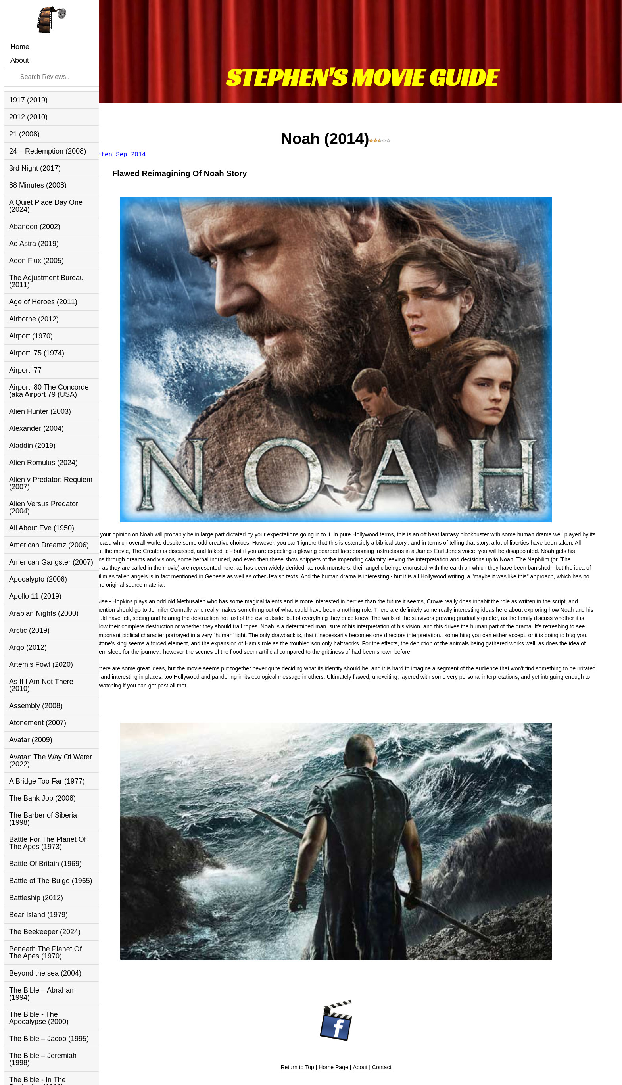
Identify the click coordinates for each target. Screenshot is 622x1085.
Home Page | (359, 1008)
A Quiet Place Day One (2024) (46, 205)
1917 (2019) (28, 100)
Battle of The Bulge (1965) (50, 881)
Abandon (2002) (34, 226)
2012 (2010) (28, 117)
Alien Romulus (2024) (43, 463)
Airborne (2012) (34, 319)
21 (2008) (24, 134)
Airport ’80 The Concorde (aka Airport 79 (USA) (49, 390)
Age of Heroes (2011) (43, 302)
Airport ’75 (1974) (36, 353)
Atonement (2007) (37, 723)
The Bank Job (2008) (42, 798)
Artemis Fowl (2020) (41, 664)
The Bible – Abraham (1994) (42, 993)
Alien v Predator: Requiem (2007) (50, 483)
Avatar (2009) (30, 740)
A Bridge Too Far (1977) (47, 781)
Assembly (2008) (36, 706)
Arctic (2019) (29, 630)
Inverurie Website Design (582, 1070)
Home (19, 47)
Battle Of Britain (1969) (45, 864)
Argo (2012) (28, 647)
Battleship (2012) (36, 898)
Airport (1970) (31, 336)
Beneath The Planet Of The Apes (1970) (45, 952)
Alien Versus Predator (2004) (43, 507)
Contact (406, 1008)
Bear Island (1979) (38, 915)
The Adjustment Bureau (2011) (46, 281)
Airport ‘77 (25, 370)
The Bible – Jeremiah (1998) (43, 1059)
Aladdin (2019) (32, 445)
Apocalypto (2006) (38, 579)
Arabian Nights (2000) (44, 613)
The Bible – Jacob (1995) (49, 1039)
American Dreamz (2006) (49, 545)
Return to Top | (323, 1008)
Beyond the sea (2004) (45, 973)
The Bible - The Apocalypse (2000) (39, 1017)
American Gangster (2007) (51, 562)
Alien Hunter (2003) (40, 411)
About (19, 60)
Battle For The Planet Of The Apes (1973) (47, 843)
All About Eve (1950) (41, 528)
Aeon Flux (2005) (36, 261)
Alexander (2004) (36, 428)
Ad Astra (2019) (34, 244)
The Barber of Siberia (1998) (43, 818)
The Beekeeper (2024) (45, 932)
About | (386, 1008)
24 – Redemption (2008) (47, 151)
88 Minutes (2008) (38, 185)
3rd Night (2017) (35, 168)
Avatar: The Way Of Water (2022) (50, 760)
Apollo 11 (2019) (35, 596)
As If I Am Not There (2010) (41, 685)
